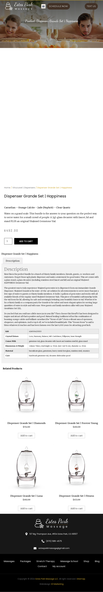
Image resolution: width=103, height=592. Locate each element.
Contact (42, 566)
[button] (43, 6)
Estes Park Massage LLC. (46, 578)
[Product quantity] (8, 241)
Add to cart (26, 241)
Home (7, 187)
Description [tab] (13, 260)
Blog (97, 561)
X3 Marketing (57, 584)
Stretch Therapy (45, 561)
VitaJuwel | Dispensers (23, 187)
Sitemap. (81, 578)
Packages (25, 561)
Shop (86, 561)
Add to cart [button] (26, 435)
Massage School (69, 561)
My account (58, 566)
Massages (9, 561)
